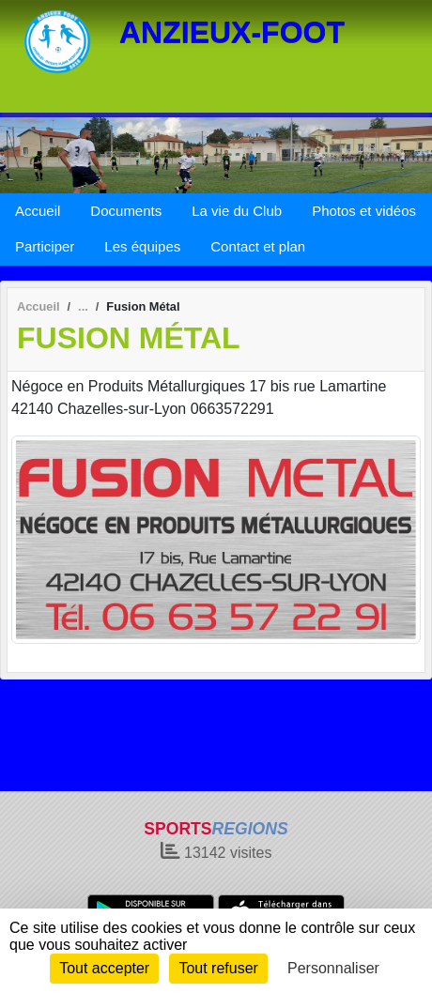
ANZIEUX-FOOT (232, 32)
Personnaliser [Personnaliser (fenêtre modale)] (333, 968)
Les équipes (142, 246)
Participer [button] (44, 246)
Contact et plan (257, 246)
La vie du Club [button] (237, 211)
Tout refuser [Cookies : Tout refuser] (217, 968)
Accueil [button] (37, 211)
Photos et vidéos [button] (364, 211)
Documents (126, 211)
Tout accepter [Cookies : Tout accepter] (104, 968)
